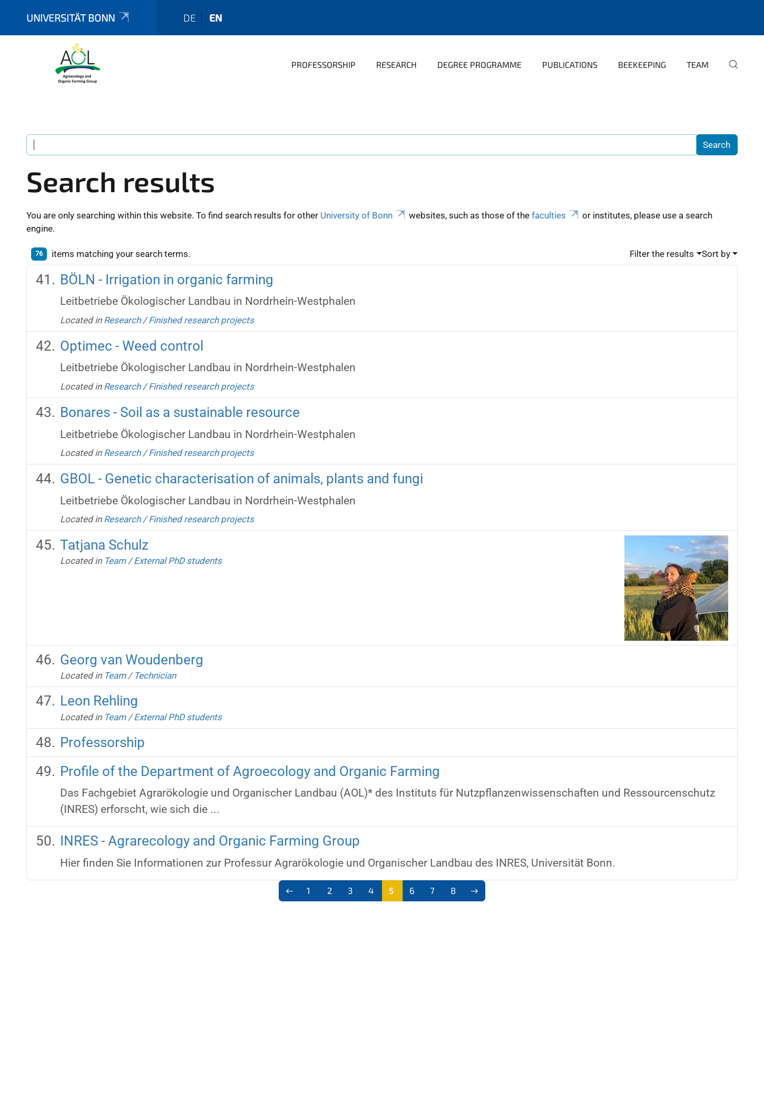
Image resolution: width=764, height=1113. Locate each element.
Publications (570, 64)
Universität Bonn (78, 18)
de (189, 18)
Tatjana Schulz (104, 545)
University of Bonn (363, 215)
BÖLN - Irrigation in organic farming (166, 279)
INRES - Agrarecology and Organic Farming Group (210, 841)
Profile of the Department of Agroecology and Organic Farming (250, 771)
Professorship (323, 64)
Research (396, 64)
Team (698, 64)
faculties (556, 215)
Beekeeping (642, 64)
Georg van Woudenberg (131, 660)
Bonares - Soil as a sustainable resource (180, 412)
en (215, 18)
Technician (155, 675)
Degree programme (479, 64)
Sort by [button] (716, 254)
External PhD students (178, 560)
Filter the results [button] (662, 254)
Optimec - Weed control (131, 346)
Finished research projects (201, 320)
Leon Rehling (99, 701)
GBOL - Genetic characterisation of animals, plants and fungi (241, 478)
